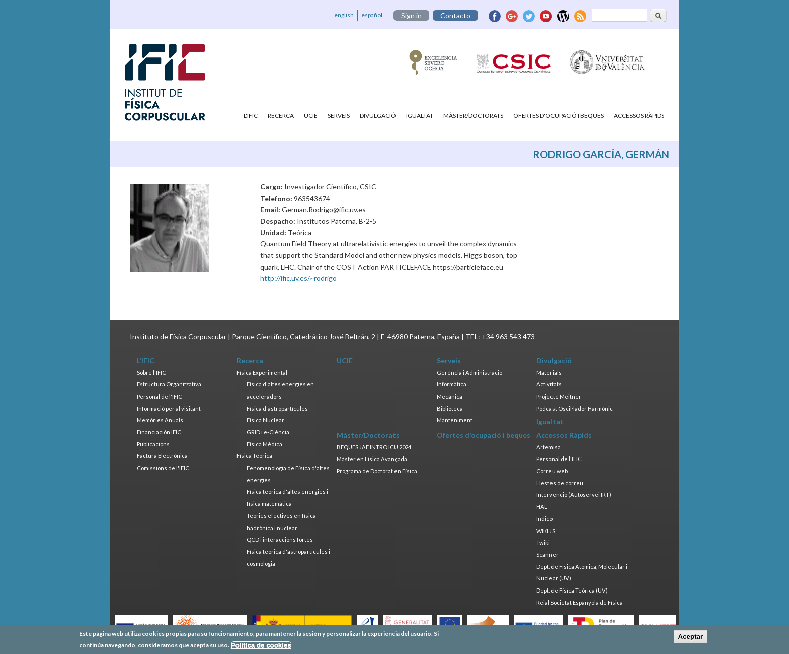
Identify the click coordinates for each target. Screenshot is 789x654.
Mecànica (449, 396)
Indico (544, 518)
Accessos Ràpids (639, 115)
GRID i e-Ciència (268, 432)
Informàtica (451, 384)
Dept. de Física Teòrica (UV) (572, 590)
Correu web (552, 471)
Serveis (339, 115)
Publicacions (153, 444)
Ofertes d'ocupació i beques (558, 115)
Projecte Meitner (558, 396)
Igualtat (419, 115)
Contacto (455, 15)
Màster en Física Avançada (372, 458)
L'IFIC (251, 115)
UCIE (311, 115)
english (344, 15)
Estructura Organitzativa (169, 384)
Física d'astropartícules (277, 408)
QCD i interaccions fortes (280, 539)
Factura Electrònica (162, 455)
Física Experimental (261, 372)
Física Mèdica (264, 444)
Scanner (547, 554)
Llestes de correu (559, 483)
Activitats (549, 384)
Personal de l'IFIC (159, 396)
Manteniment (454, 420)
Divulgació (378, 115)
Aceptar (690, 639)
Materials (549, 372)
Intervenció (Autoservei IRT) (573, 494)
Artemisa (548, 447)
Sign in (411, 15)
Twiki (543, 542)
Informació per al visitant (169, 408)
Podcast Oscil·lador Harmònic (574, 408)
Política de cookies (261, 647)
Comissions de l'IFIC (163, 468)
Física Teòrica (254, 455)
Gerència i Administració (469, 372)
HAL (541, 506)
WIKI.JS (545, 531)
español (371, 15)
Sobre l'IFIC (151, 372)
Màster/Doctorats (473, 115)
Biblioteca (450, 408)
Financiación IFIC (159, 432)
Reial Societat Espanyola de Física (579, 602)
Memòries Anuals (160, 420)
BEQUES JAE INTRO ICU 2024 (374, 447)
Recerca (281, 115)
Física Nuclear (265, 420)
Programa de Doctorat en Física (377, 471)
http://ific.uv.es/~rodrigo (298, 278)
